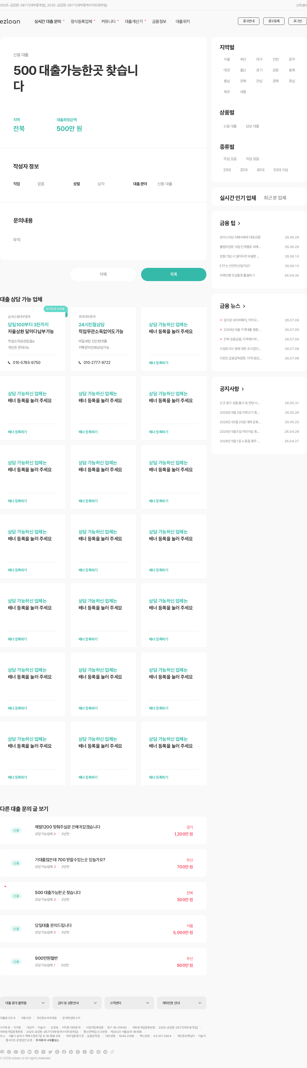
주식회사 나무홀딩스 (161, 1037)
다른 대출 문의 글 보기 (24, 808)
